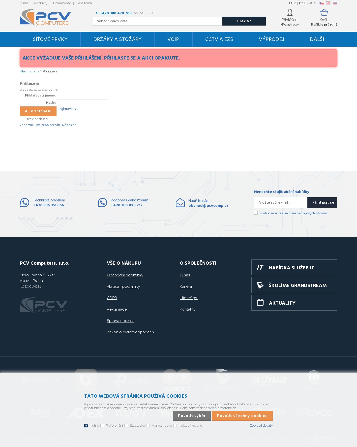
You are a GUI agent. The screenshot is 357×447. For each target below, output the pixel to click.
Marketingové (162, 425)
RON (312, 3)
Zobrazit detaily (261, 425)
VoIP (173, 39)
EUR (292, 3)
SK (335, 2)
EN (328, 2)
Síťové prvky (50, 39)
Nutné (94, 425)
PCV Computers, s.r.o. (48, 18)
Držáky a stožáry (117, 39)
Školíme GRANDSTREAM (298, 286)
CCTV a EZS (219, 39)
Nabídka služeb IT (291, 268)
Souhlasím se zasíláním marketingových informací (294, 213)
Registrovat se (67, 109)
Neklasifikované (190, 425)
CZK (302, 3)
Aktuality (282, 303)
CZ (322, 2)
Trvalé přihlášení (36, 119)
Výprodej (271, 39)
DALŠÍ (317, 39)
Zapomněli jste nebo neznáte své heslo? (48, 125)
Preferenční (114, 425)
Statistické (137, 425)
